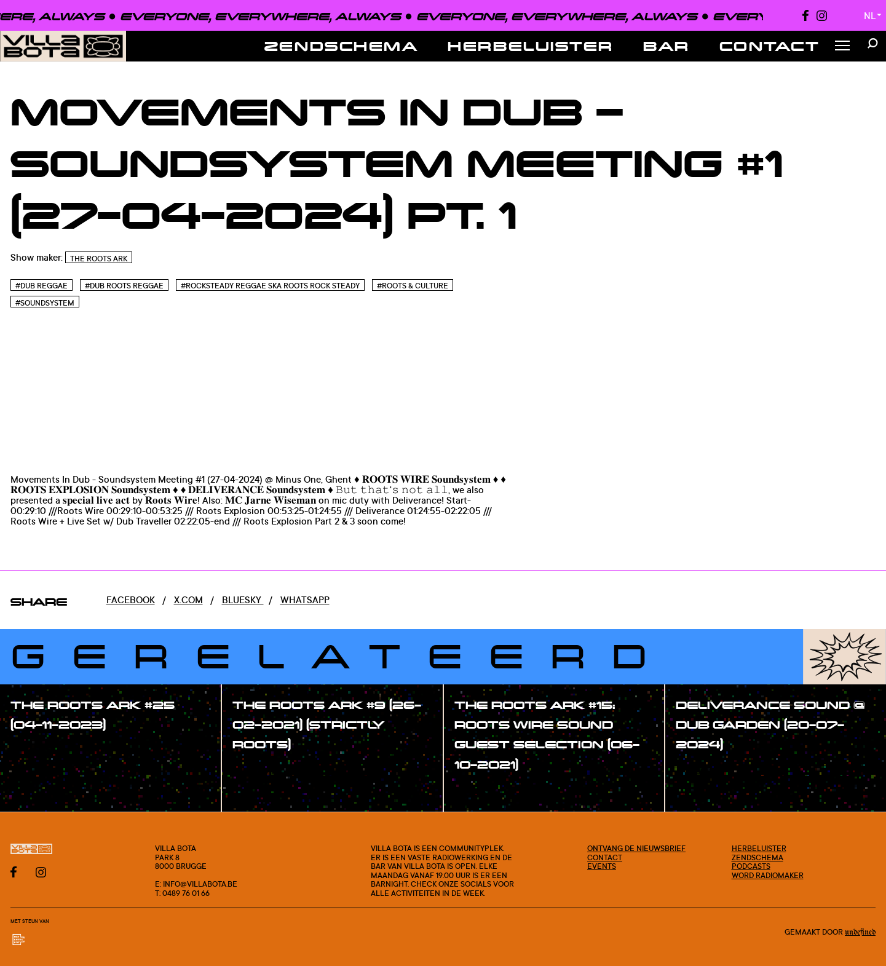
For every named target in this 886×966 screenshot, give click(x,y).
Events (601, 865)
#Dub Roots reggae (124, 285)
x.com (188, 599)
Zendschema (341, 45)
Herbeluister (531, 45)
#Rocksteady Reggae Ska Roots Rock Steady (270, 285)
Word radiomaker (768, 875)
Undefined (860, 932)
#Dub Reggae (41, 285)
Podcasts (751, 865)
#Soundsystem (44, 303)
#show (39, 751)
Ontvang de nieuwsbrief (636, 847)
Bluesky (243, 599)
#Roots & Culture (412, 285)
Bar (666, 45)
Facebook (130, 599)
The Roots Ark (98, 258)
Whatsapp (305, 599)
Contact (769, 45)
